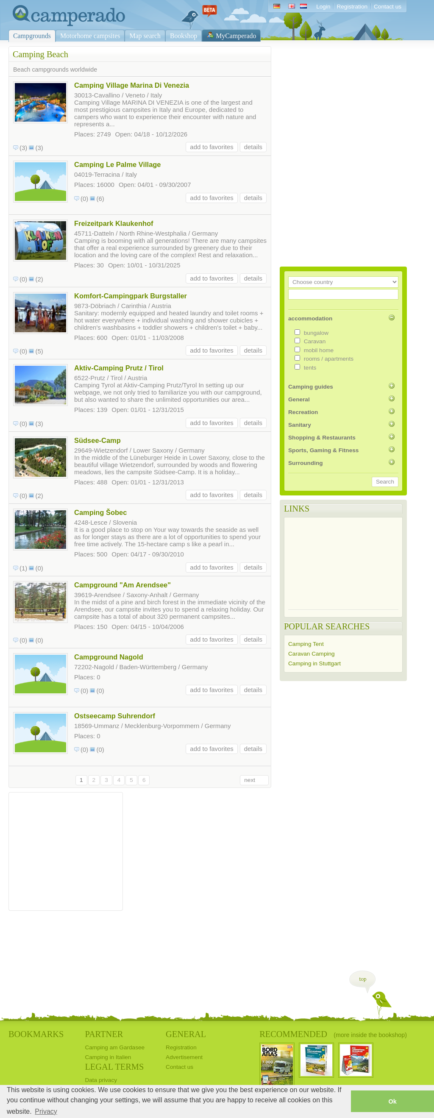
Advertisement (184, 1057)
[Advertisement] (66, 849)
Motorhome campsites (90, 35)
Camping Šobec (100, 512)
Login (323, 6)
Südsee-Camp (97, 440)
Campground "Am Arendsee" (122, 585)
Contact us (387, 6)
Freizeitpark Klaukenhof (113, 223)
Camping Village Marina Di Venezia (131, 85)
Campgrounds (32, 35)
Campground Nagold (108, 657)
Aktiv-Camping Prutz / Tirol (119, 368)
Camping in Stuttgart (314, 663)
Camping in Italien (108, 1057)
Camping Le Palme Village (117, 164)
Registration (352, 6)
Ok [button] (392, 1101)
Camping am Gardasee (115, 1047)
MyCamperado (236, 35)
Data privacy (101, 1080)
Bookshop (183, 35)
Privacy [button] (46, 1111)
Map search (145, 35)
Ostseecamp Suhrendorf (114, 716)
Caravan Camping (311, 654)
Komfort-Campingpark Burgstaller (130, 296)
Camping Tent (306, 644)
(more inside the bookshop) (370, 1035)
